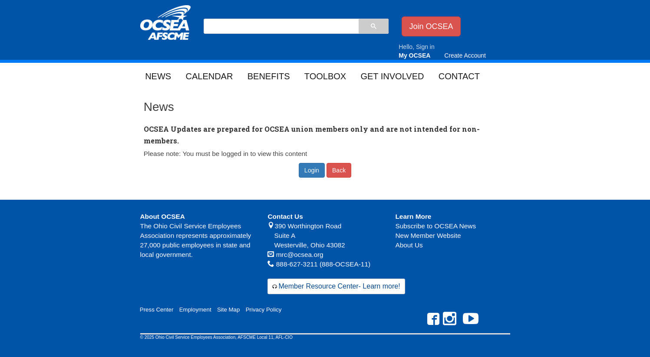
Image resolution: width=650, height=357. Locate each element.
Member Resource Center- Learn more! (339, 286)
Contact (459, 76)
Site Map (228, 309)
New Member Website (428, 235)
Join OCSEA (431, 26)
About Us (408, 245)
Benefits (268, 76)
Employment (195, 309)
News (158, 76)
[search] (281, 26)
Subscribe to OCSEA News (435, 226)
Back (339, 170)
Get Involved (392, 76)
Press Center (157, 309)
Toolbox (325, 76)
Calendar (209, 76)
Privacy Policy (264, 309)
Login (311, 170)
